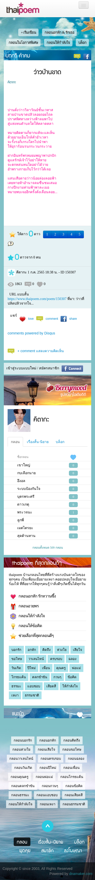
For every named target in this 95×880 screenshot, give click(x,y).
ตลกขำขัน (39, 677)
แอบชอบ (33, 686)
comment (52, 319)
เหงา (14, 695)
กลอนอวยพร (24, 607)
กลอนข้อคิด (74, 786)
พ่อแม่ (76, 668)
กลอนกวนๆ (50, 786)
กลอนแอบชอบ (47, 795)
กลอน (15, 442)
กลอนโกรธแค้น (71, 777)
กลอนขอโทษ (71, 749)
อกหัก (32, 650)
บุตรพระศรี (25, 496)
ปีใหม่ (31, 668)
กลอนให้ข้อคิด (26, 626)
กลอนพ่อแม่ (44, 777)
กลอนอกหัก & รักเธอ (59, 32)
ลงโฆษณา (73, 850)
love (31, 319)
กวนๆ (57, 677)
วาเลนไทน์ (36, 659)
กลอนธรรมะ (20, 795)
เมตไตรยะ (25, 528)
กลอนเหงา (47, 804)
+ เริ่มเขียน (28, 32)
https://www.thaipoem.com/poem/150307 (37, 299)
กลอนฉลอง (76, 759)
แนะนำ (18, 713)
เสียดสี (51, 686)
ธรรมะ (16, 686)
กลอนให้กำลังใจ (58, 43)
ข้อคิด (72, 677)
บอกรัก (16, 650)
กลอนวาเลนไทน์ (21, 759)
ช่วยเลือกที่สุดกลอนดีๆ (32, 636)
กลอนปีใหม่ (48, 768)
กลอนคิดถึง (71, 740)
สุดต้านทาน (26, 536)
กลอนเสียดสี (74, 795)
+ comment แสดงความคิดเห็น (40, 351)
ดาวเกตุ (23, 504)
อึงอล (21, 481)
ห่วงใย (62, 650)
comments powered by (31, 333)
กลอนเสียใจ (46, 749)
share (73, 319)
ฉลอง (72, 659)
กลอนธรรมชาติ (74, 804)
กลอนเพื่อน (71, 768)
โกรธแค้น (18, 677)
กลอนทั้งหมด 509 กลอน (47, 547)
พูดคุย (25, 850)
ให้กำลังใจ (70, 686)
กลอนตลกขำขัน (22, 786)
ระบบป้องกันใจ (28, 489)
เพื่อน (46, 668)
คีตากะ (12, 81)
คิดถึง (46, 650)
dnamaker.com (80, 874)
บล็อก (82, 43)
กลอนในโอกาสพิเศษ (23, 43)
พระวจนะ (24, 512)
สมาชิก (47, 850)
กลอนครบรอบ (51, 759)
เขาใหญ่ (23, 465)
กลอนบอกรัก (23, 740)
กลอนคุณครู (19, 777)
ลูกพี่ (20, 520)
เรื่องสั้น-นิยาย (38, 442)
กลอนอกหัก (47, 740)
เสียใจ (77, 650)
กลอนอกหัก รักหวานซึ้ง (33, 597)
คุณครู (61, 668)
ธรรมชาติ (32, 695)
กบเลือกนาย (26, 473)
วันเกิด (16, 668)
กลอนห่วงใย (21, 749)
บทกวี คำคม (18, 55)
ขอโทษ (16, 659)
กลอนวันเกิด (23, 768)
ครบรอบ (56, 659)
